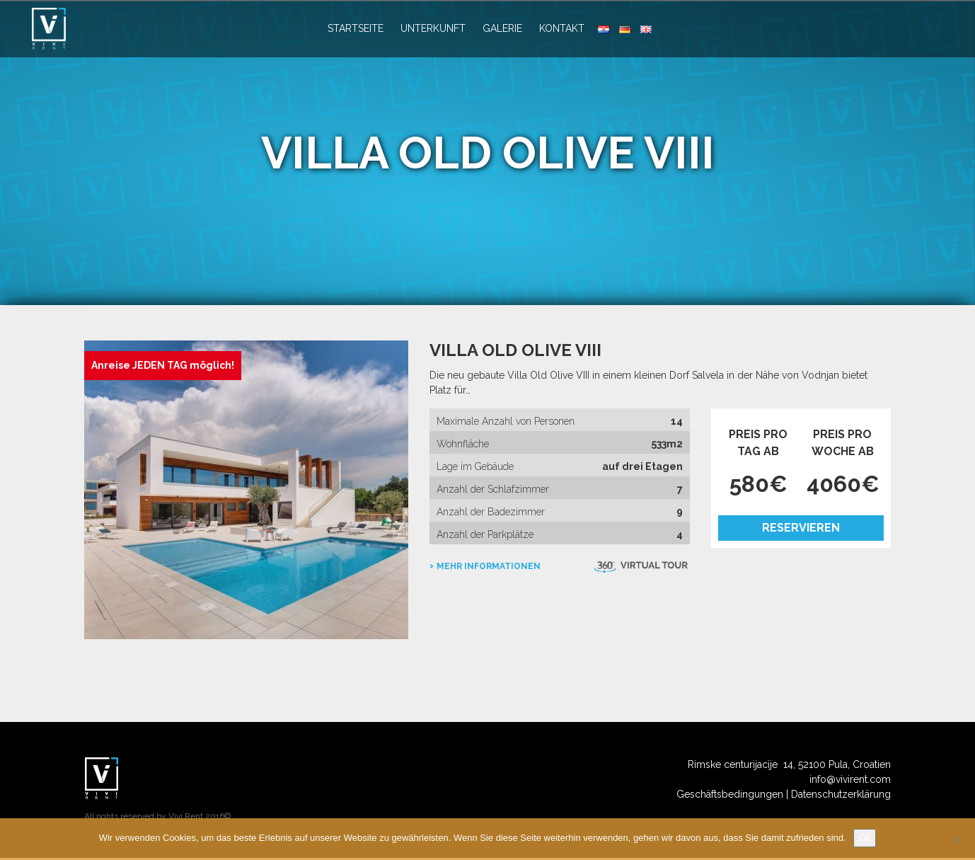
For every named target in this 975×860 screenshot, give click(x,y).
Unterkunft (433, 28)
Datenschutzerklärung (841, 796)
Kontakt (561, 28)
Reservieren (801, 527)
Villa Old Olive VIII (515, 350)
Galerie (502, 28)
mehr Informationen (489, 566)
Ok (865, 837)
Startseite (355, 28)
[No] (957, 839)
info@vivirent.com (850, 781)
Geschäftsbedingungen (729, 796)
